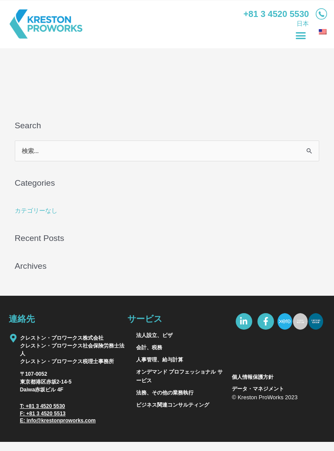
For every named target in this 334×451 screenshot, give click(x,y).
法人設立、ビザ (154, 335)
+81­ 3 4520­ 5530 (276, 14)
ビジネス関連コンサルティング (172, 405)
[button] (301, 35)
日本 (303, 23)
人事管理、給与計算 (159, 360)
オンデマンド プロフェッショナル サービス (179, 376)
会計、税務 (149, 347)
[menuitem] (321, 32)
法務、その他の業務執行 (165, 393)
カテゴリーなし (36, 210)
